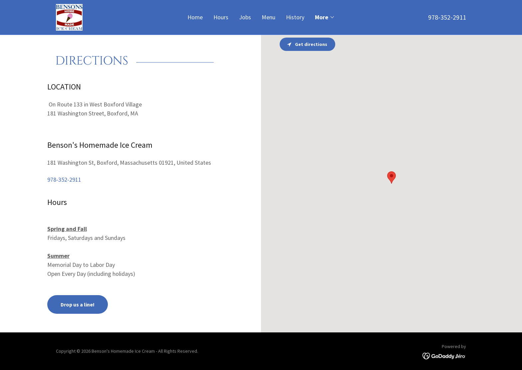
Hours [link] (220, 17)
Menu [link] (268, 17)
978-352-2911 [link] (447, 17)
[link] (69, 16)
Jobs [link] (245, 17)
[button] (325, 17)
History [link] (295, 17)
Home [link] (195, 17)
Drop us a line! (78, 304)
